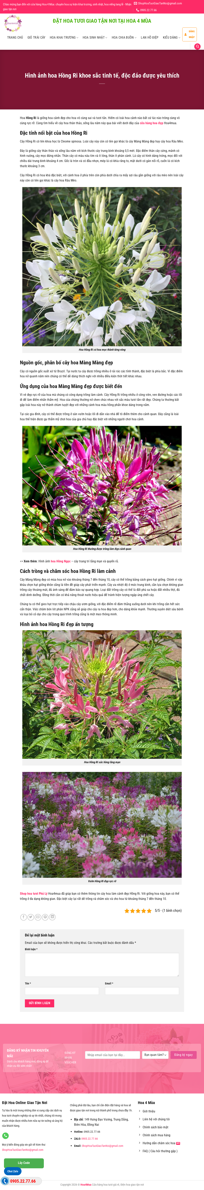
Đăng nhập (189, 34)
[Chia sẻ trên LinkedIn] (52, 917)
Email (109, 983)
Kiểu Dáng (171, 38)
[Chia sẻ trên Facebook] (23, 917)
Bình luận (31, 949)
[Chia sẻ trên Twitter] (30, 917)
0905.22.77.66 (89, 1138)
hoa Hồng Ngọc (61, 561)
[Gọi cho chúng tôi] (5, 1135)
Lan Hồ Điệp (150, 37)
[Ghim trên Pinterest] (45, 917)
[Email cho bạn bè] (38, 917)
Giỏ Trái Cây (36, 37)
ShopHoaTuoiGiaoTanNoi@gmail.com (22, 1150)
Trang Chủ (15, 37)
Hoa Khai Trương (64, 38)
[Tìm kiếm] (197, 46)
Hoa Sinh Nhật (95, 38)
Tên (28, 983)
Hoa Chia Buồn (124, 38)
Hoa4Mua (85, 1184)
